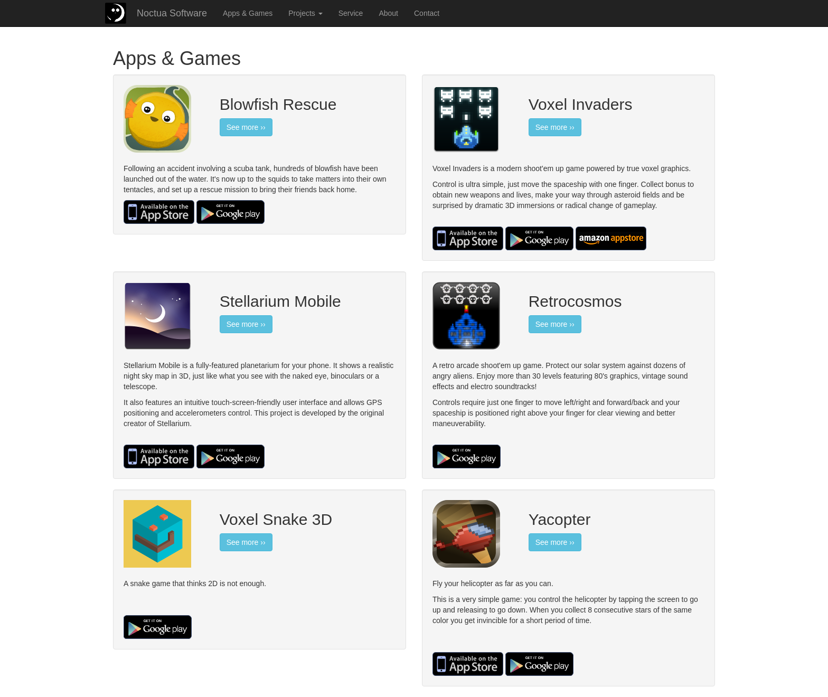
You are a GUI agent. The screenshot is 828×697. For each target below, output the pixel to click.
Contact (426, 13)
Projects (305, 13)
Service (350, 13)
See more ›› (246, 127)
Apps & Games (247, 13)
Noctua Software (172, 13)
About (388, 13)
